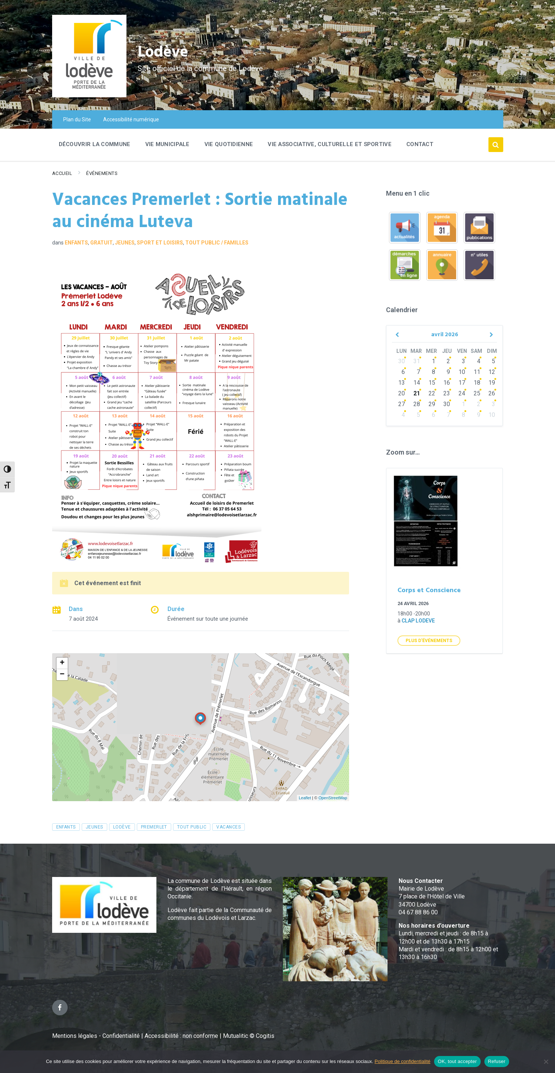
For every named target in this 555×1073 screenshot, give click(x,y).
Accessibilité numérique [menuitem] (131, 119)
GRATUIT (101, 243)
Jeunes (125, 243)
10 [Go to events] (461, 371)
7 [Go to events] (418, 371)
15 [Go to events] (432, 382)
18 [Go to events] (477, 382)
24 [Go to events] (461, 393)
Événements (102, 173)
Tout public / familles (216, 243)
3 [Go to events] (463, 361)
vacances (228, 827)
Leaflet (305, 798)
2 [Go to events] (448, 361)
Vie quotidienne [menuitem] (228, 144)
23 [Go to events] (446, 393)
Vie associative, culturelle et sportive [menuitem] (330, 144)
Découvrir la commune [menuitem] (95, 144)
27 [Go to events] (401, 404)
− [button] (62, 674)
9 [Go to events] (448, 371)
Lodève (167, 52)
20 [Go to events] (401, 393)
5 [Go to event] (493, 361)
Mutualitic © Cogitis (248, 1035)
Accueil (62, 173)
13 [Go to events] (401, 382)
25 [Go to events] (477, 393)
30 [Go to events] (401, 361)
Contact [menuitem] (419, 144)
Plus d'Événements (429, 640)
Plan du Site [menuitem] (77, 119)
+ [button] (62, 663)
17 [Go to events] (461, 382)
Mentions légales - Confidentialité (96, 1035)
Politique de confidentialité (402, 1061)
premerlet (154, 827)
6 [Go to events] (403, 371)
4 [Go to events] (478, 361)
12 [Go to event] (491, 371)
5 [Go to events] (418, 414)
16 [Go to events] (446, 382)
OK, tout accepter (457, 1061)
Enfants (76, 243)
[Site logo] (89, 95)
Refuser (496, 1061)
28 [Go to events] (416, 404)
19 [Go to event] (491, 382)
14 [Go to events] (416, 382)
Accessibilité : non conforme (182, 1035)
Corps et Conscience (429, 590)
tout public (191, 827)
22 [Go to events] (432, 393)
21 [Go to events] (416, 393)
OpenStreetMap (332, 798)
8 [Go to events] (433, 371)
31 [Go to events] (416, 361)
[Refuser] (545, 1061)
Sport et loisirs (160, 243)
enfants (66, 827)
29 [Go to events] (432, 404)
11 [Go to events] (477, 371)
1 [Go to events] (433, 361)
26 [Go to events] (491, 393)
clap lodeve (418, 621)
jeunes (94, 827)
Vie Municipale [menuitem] (167, 144)
